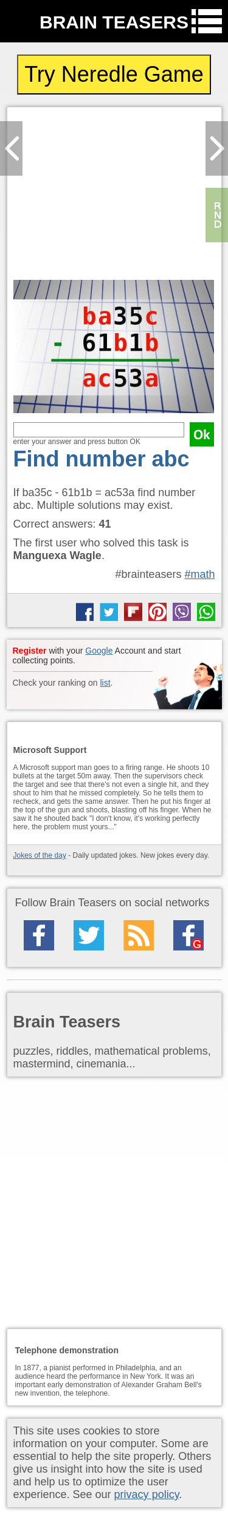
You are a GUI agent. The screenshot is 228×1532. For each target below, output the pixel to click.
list (105, 683)
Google (98, 650)
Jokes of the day (39, 855)
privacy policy (146, 1494)
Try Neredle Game (114, 74)
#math (199, 574)
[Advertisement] (114, 196)
